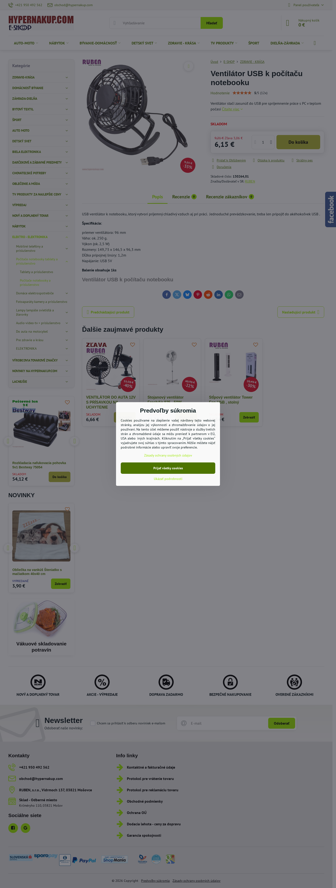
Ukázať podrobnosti (168, 479)
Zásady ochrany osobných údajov (168, 455)
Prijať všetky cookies (168, 468)
